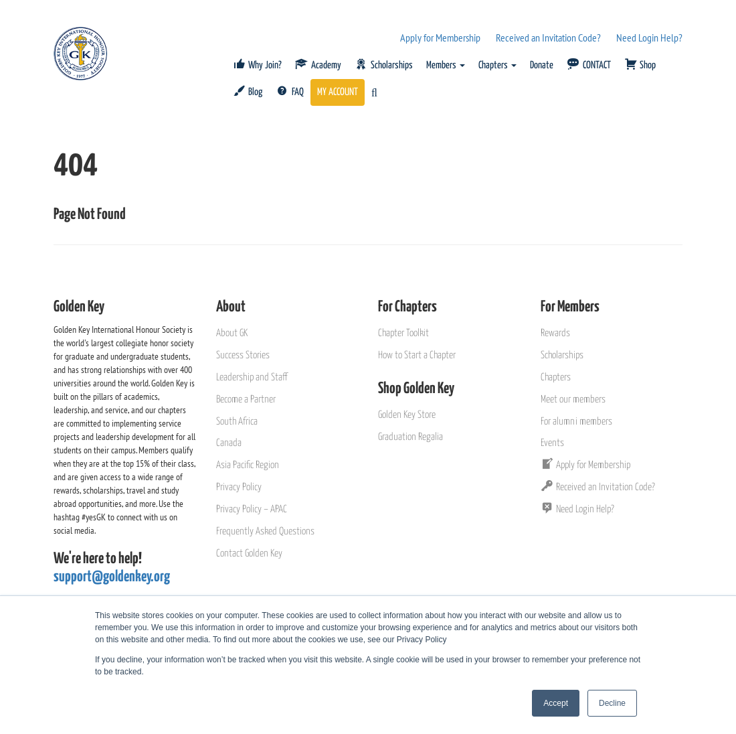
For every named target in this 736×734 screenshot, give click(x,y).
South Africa (237, 422)
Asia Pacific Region (247, 465)
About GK (232, 333)
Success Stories (243, 355)
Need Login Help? (649, 37)
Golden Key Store (407, 415)
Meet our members (573, 399)
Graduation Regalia (410, 437)
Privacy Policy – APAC (251, 509)
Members (445, 65)
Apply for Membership (440, 37)
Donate (541, 65)
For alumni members (576, 422)
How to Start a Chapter (417, 355)
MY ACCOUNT (337, 92)
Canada (229, 443)
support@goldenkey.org (112, 577)
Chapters (497, 65)
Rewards (555, 333)
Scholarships (562, 355)
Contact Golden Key (249, 553)
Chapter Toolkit (403, 333)
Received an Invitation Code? (548, 37)
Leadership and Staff (251, 377)
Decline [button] (612, 703)
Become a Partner (246, 399)
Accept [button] (555, 703)
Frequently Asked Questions (265, 531)
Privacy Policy (239, 487)
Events (552, 443)
